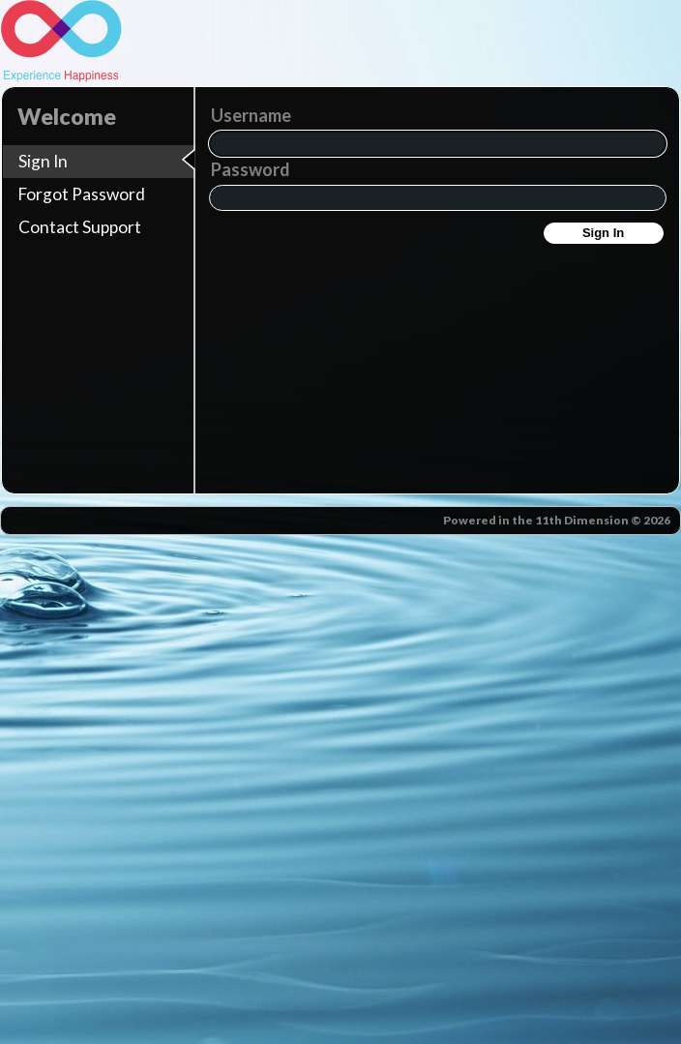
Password (250, 169)
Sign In (603, 232)
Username (251, 115)
